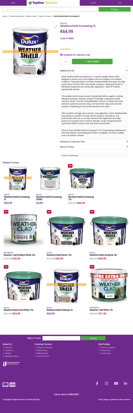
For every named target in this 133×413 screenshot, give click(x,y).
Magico (106, 399)
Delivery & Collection (43, 347)
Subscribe (93, 338)
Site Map (7, 353)
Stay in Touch (34, 338)
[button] (56, 26)
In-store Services (42, 356)
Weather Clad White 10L (101, 310)
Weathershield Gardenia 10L (103, 255)
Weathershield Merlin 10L (59, 255)
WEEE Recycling (41, 353)
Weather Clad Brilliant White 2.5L (20, 255)
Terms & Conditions (107, 347)
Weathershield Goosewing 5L (17, 198)
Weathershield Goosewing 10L (81, 198)
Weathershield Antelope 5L (60, 310)
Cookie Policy (105, 353)
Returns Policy (41, 350)
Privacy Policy (105, 350)
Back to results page (70, 155)
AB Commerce (125, 399)
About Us (7, 347)
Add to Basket (92, 61)
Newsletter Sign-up (11, 356)
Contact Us (8, 350)
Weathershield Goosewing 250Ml (49, 198)
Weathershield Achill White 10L (19, 310)
